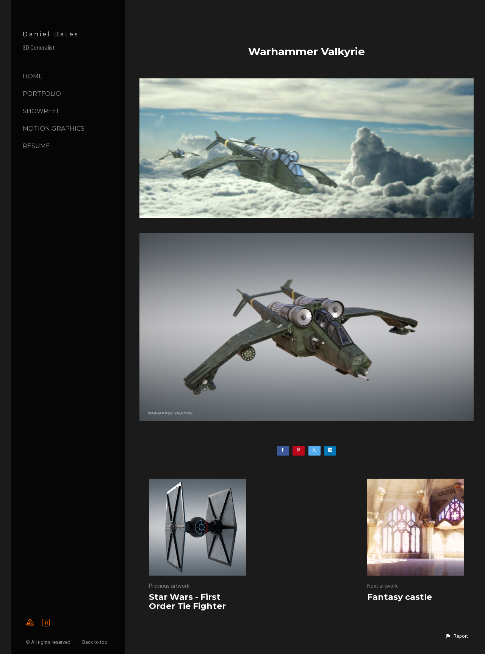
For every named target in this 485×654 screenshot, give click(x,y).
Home (33, 76)
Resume (36, 146)
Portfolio (42, 93)
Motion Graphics (53, 128)
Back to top (95, 642)
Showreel (41, 111)
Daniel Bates (51, 34)
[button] (456, 636)
